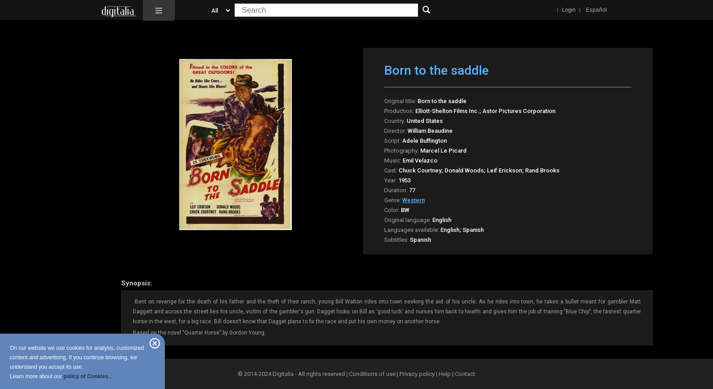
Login (569, 10)
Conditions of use (373, 374)
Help (445, 374)
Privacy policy (417, 374)
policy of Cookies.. (87, 376)
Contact (465, 374)
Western (413, 200)
